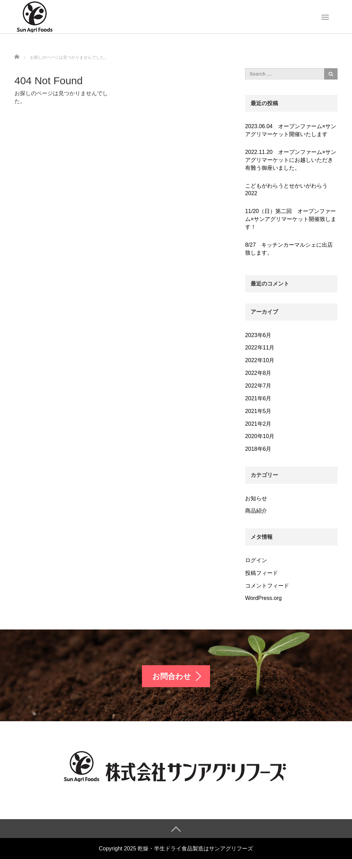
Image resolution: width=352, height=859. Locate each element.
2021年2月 (258, 424)
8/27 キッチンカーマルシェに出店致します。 (289, 249)
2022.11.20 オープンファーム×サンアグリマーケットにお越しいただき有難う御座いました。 (290, 160)
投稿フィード (261, 573)
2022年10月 (259, 360)
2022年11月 (259, 347)
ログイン (256, 560)
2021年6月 (258, 398)
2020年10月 (259, 436)
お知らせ (256, 498)
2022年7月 (258, 386)
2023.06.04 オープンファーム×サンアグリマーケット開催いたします (290, 130)
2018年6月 (258, 449)
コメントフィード (267, 586)
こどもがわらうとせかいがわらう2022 (286, 190)
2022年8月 (258, 373)
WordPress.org (263, 598)
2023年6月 (258, 335)
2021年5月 (258, 411)
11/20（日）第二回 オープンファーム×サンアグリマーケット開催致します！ (290, 219)
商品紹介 (256, 511)
